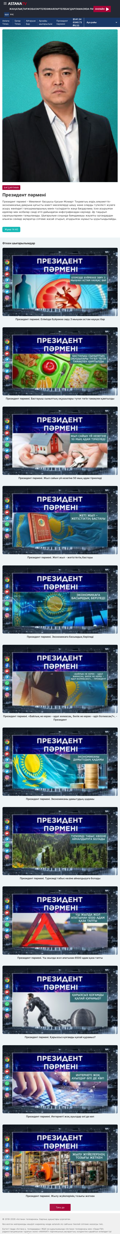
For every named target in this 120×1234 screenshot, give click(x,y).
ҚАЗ (7, 15)
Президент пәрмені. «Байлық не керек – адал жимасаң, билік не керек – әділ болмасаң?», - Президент (60, 718)
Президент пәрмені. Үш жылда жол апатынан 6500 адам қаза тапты (60, 957)
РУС (12, 15)
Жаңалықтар (18, 8)
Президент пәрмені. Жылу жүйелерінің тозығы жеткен (60, 1196)
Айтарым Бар (31, 22)
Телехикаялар (49, 8)
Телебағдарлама (70, 8)
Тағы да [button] (60, 1207)
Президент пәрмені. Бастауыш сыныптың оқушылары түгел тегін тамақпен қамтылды (60, 398)
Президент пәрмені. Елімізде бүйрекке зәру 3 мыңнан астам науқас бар (60, 319)
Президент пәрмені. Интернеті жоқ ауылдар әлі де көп (60, 1116)
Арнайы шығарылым (45, 22)
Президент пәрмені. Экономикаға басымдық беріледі (60, 636)
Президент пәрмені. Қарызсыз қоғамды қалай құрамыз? (60, 1037)
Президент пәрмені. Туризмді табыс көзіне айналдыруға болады (60, 878)
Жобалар (33, 8)
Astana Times (5, 22)
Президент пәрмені (62, 22)
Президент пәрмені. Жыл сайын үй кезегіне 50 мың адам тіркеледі (60, 478)
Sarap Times (18, 22)
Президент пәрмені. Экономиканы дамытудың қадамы (60, 799)
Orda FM (87, 8)
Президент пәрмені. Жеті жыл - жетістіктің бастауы (60, 557)
